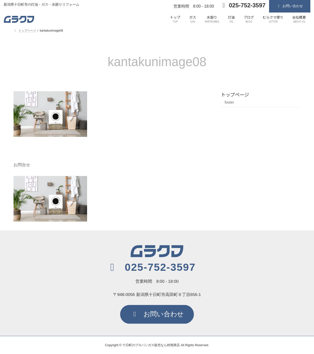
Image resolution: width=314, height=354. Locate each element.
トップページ (235, 94)
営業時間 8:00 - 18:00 (193, 6)
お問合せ (21, 165)
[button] (151, 267)
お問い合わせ (289, 6)
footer (229, 102)
